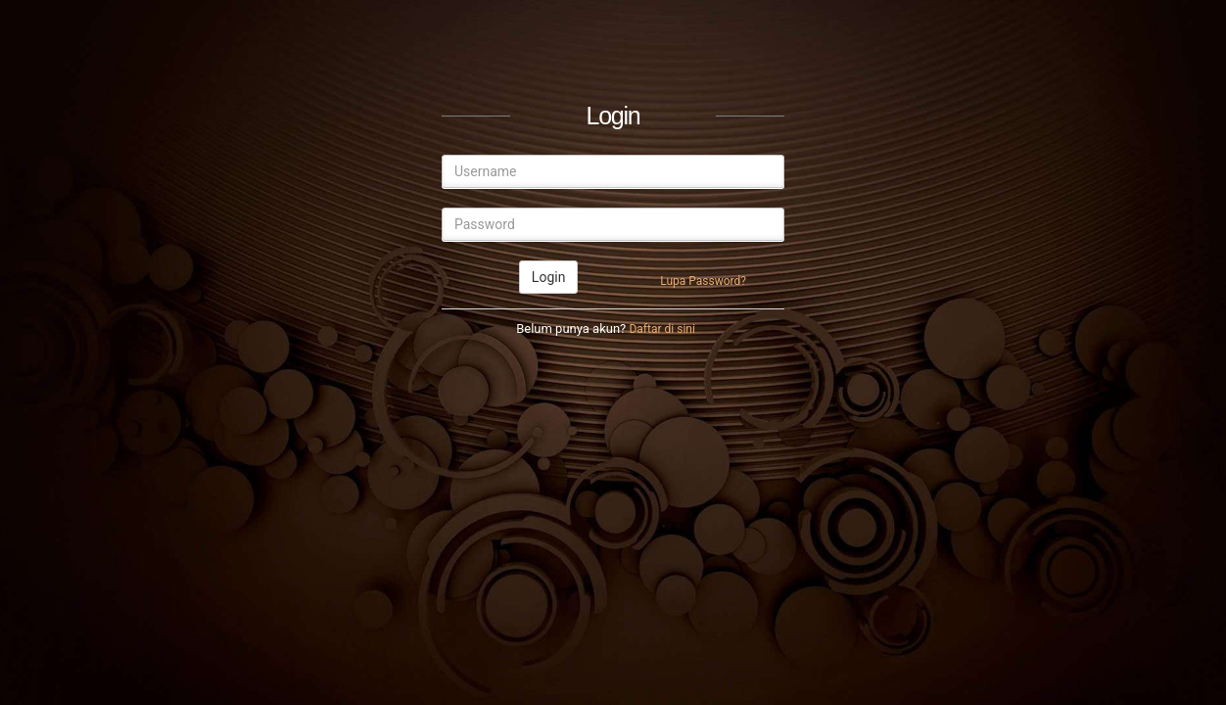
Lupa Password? (703, 281)
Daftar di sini (661, 329)
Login (549, 277)
